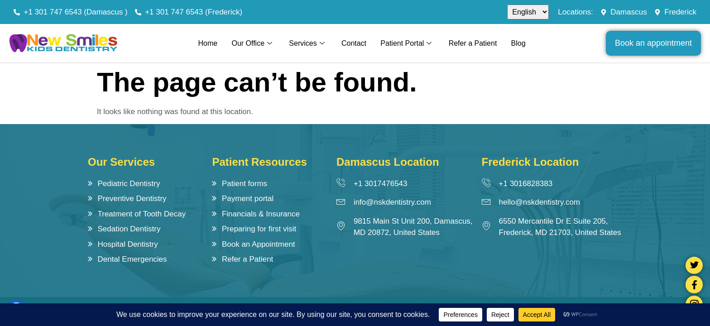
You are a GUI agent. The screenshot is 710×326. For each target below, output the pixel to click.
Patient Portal (406, 43)
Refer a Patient (473, 43)
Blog (519, 43)
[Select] (528, 12)
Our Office (251, 43)
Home (206, 43)
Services (306, 43)
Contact (353, 43)
